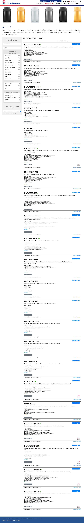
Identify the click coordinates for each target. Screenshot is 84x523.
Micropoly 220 (31, 281)
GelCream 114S (30, 108)
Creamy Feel (8, 57)
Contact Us (4, 520)
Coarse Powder (9, 83)
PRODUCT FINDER (49, 3)
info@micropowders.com (38, 518)
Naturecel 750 (31, 148)
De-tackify (8, 58)
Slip (6, 76)
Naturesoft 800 (32, 238)
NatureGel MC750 (32, 45)
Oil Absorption (8, 72)
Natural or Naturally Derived (11, 97)
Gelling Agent (8, 60)
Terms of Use (9, 520)
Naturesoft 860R (32, 424)
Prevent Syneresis (9, 74)
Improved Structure (9, 64)
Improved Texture (9, 65)
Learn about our (50, 1)
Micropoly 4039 (31, 321)
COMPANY (39, 3)
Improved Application (10, 62)
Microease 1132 (31, 259)
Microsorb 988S (31, 66)
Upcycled (7, 99)
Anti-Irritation (8, 55)
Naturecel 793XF (32, 216)
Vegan (7, 101)
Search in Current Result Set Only (10, 113)
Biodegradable (8, 94)
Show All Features (77, 61)
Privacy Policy (14, 520)
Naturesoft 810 (32, 446)
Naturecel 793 (31, 193)
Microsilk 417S (31, 172)
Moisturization (8, 71)
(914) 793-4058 (30, 518)
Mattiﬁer (7, 69)
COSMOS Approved (9, 95)
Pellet (7, 88)
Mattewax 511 (30, 404)
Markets (58, 3)
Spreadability (8, 78)
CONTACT (77, 3)
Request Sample (76, 44)
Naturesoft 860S (32, 492)
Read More (26, 56)
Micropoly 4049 (31, 341)
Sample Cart (66, 1)
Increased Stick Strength (10, 67)
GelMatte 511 (30, 128)
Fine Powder (8, 85)
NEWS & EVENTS (68, 3)
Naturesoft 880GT (33, 470)
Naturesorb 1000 (32, 87)
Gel (6, 86)
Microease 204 (30, 361)
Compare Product (28, 59)
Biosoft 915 (30, 381)
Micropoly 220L (31, 301)
